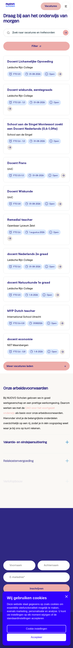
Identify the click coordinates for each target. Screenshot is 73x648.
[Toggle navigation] (66, 6)
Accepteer (36, 638)
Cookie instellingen (36, 629)
